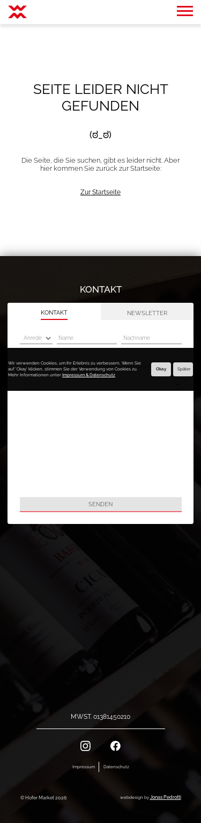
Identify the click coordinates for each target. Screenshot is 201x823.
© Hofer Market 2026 (43, 797)
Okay (161, 369)
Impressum (83, 766)
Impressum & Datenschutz (88, 375)
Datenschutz (116, 766)
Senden (100, 504)
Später (184, 369)
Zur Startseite (100, 192)
